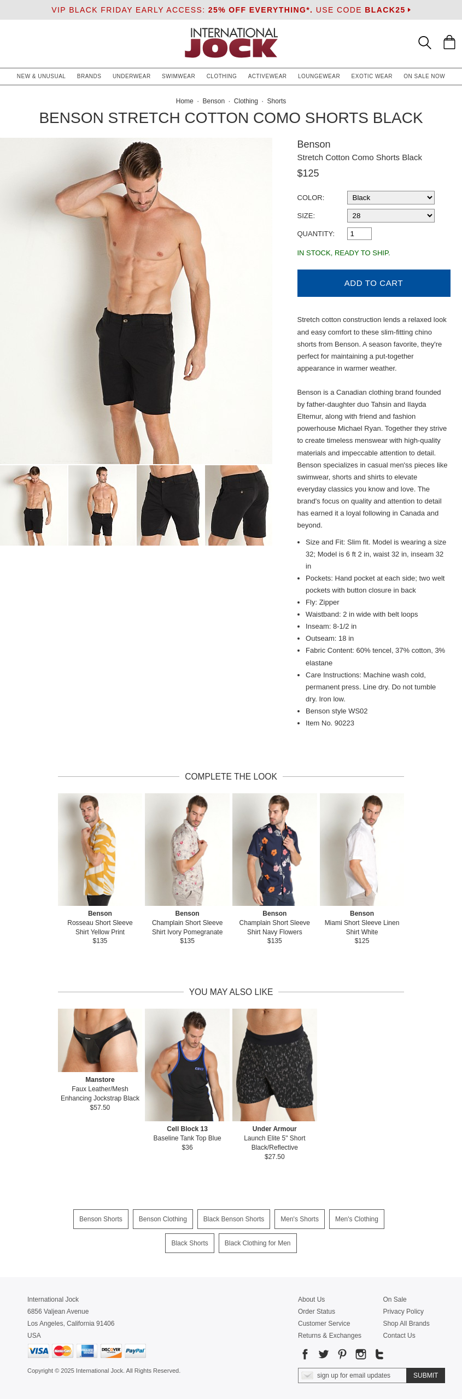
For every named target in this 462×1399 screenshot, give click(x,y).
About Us (311, 1299)
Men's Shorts (299, 1219)
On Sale (394, 1299)
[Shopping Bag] (449, 42)
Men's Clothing (356, 1219)
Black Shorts (189, 1243)
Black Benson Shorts (233, 1219)
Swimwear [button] (178, 76)
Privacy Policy (403, 1311)
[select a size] (391, 216)
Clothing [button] (222, 76)
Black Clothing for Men (258, 1243)
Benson (314, 144)
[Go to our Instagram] (359, 1356)
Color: (311, 198)
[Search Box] (424, 42)
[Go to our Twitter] (322, 1356)
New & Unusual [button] (41, 76)
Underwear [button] (132, 76)
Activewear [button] (267, 76)
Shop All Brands (406, 1323)
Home (185, 101)
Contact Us (399, 1335)
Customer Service (324, 1323)
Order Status (316, 1311)
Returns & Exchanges (329, 1335)
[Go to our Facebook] (305, 1356)
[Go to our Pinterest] (341, 1356)
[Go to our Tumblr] (378, 1356)
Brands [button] (89, 76)
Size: (306, 216)
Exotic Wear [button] (372, 76)
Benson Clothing (163, 1219)
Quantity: (316, 234)
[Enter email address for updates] (352, 1375)
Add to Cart (373, 283)
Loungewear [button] (319, 76)
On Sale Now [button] (424, 76)
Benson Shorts (100, 1219)
